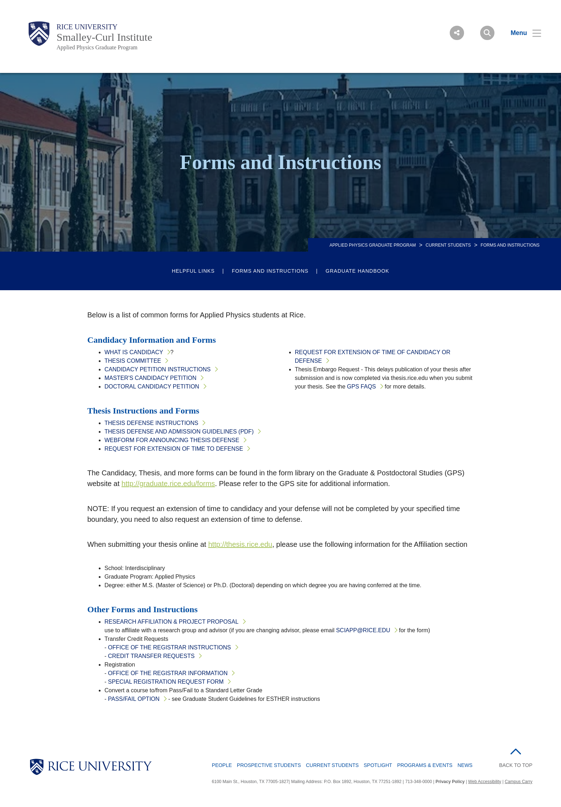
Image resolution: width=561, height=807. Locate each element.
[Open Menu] (521, 33)
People (222, 765)
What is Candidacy (133, 352)
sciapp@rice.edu (363, 630)
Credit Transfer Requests (151, 656)
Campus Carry (518, 781)
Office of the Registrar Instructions (169, 647)
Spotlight (378, 765)
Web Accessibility (484, 781)
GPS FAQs (361, 386)
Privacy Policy (449, 781)
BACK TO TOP (515, 765)
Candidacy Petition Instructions (157, 369)
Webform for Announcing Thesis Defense (171, 440)
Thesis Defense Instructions (151, 423)
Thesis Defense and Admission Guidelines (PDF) (179, 432)
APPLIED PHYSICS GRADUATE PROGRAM (373, 245)
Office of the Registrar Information (168, 673)
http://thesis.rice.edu (240, 544)
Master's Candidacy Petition (150, 378)
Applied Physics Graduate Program (97, 47)
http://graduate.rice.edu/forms (168, 483)
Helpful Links (193, 271)
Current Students (448, 245)
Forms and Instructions (270, 271)
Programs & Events (425, 765)
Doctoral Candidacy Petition (151, 386)
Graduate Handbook (357, 271)
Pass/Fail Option (134, 699)
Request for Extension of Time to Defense (173, 449)
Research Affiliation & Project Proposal (171, 622)
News (465, 765)
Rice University (87, 26)
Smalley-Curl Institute (104, 37)
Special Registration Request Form (166, 682)
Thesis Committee (132, 361)
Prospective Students (269, 765)
